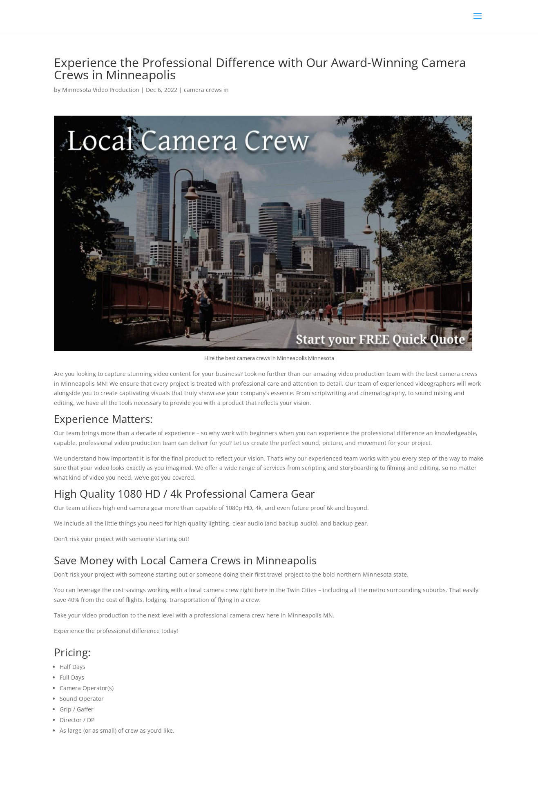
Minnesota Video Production (100, 90)
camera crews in (206, 90)
